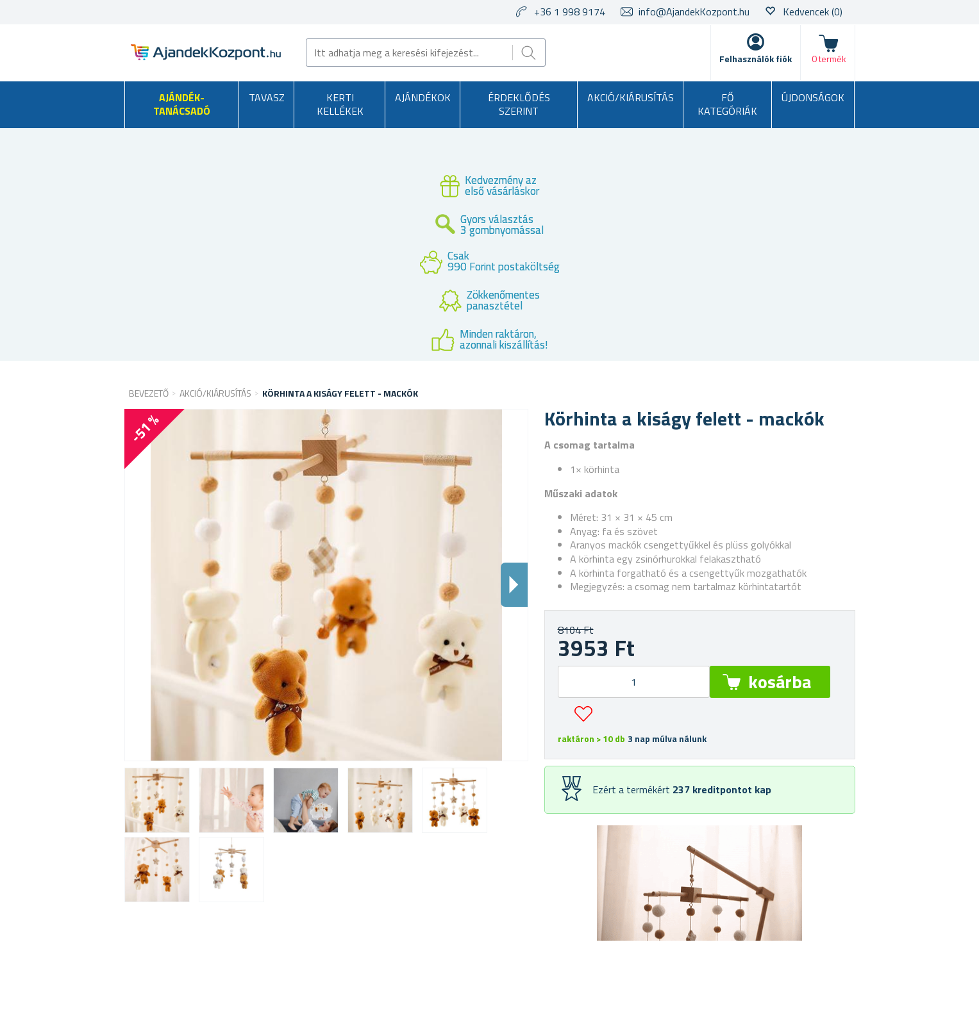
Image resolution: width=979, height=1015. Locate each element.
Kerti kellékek (340, 104)
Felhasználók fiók (755, 58)
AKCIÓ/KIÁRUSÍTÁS (630, 97)
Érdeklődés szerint (519, 104)
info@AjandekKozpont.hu (694, 11)
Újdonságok (813, 97)
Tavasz (267, 97)
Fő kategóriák (727, 104)
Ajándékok (423, 97)
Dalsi (514, 585)
